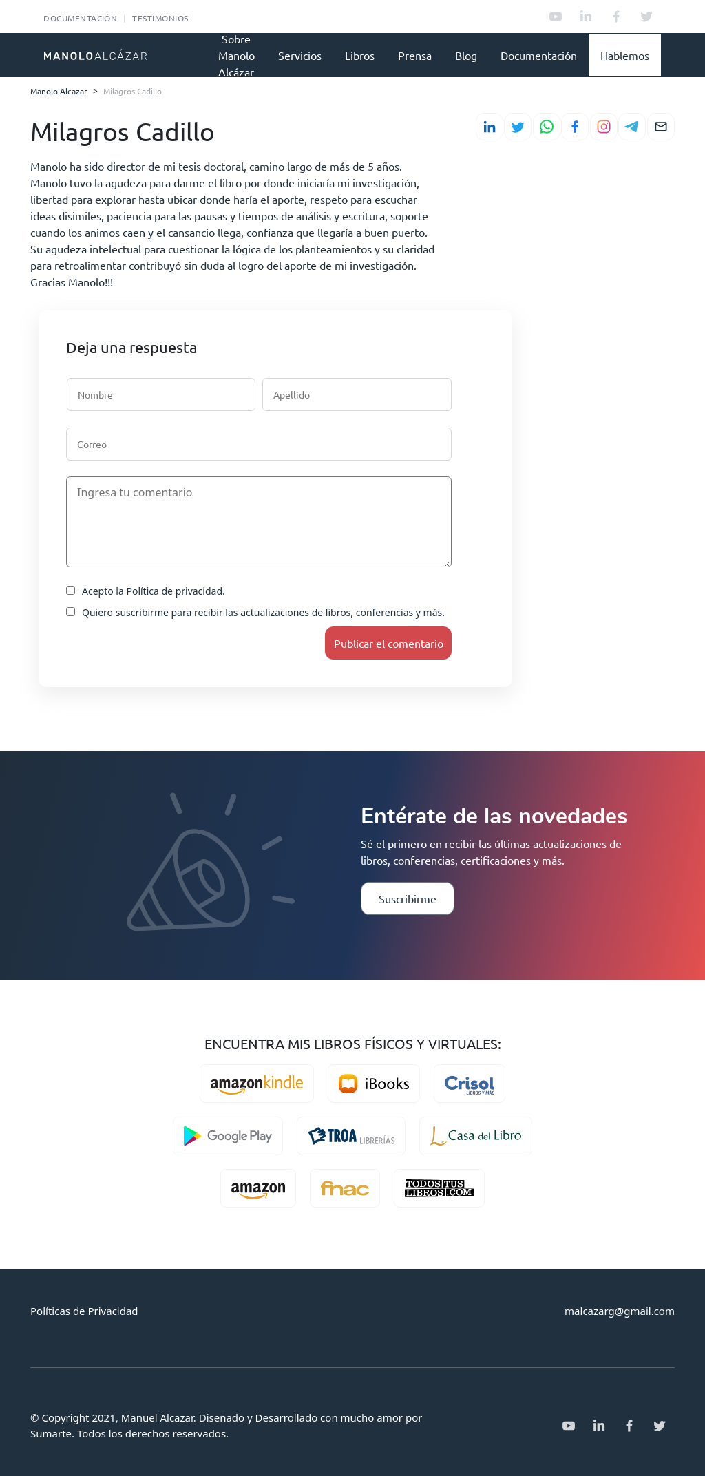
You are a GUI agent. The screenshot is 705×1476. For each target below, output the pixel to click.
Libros (360, 55)
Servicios (300, 55)
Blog (466, 55)
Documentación (80, 17)
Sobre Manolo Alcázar (236, 55)
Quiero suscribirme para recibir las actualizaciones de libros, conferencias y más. (255, 612)
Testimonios (160, 17)
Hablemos (624, 55)
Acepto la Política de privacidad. (145, 591)
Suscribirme (407, 898)
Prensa (415, 55)
